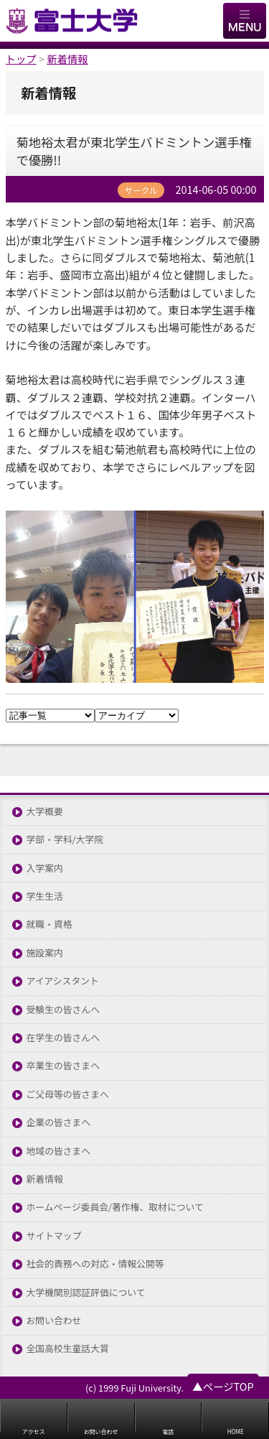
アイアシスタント (63, 981)
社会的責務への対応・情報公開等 (95, 1264)
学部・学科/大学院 (65, 839)
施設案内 (45, 953)
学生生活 (45, 896)
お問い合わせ (54, 1321)
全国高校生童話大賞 (68, 1349)
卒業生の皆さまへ (63, 1066)
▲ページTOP (222, 1386)
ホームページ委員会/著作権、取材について (115, 1207)
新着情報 (45, 1179)
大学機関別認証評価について (86, 1293)
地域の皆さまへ (59, 1151)
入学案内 (45, 868)
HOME (235, 1431)
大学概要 (45, 811)
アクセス (33, 1431)
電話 (168, 1431)
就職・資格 (49, 924)
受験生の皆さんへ (63, 1010)
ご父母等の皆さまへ (68, 1094)
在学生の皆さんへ (63, 1038)
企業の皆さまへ (59, 1122)
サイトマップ (54, 1236)
